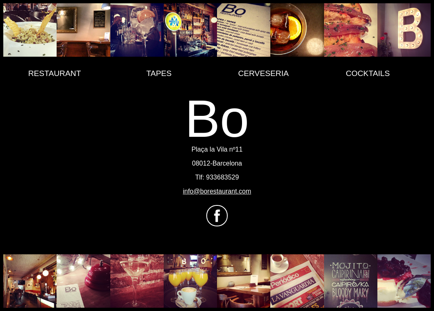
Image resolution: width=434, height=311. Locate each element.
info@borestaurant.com (217, 191)
